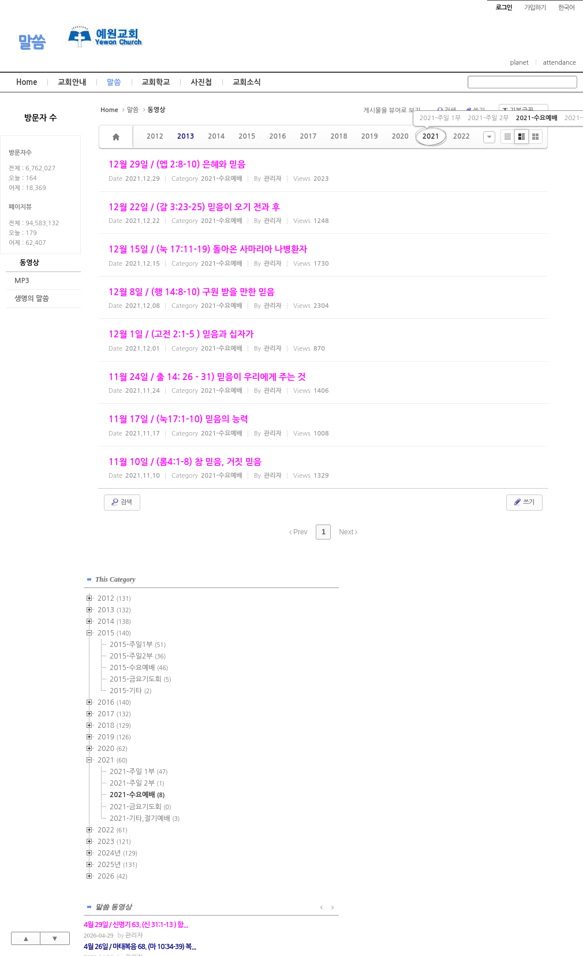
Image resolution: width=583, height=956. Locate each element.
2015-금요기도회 (140, 677)
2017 (308, 136)
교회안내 (72, 82)
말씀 (31, 42)
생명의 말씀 (31, 298)
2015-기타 (131, 688)
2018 (339, 136)
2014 (216, 136)
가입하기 (534, 8)
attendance (559, 62)
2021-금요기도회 (140, 804)
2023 (114, 839)
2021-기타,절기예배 (145, 816)
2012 (155, 136)
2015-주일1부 (138, 642)
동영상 (29, 262)
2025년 (117, 862)
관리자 (255, 605)
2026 (113, 874)
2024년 (117, 850)
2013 (185, 136)
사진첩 (201, 82)
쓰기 (523, 502)
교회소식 (247, 82)
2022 (461, 136)
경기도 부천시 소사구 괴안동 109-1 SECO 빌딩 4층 (311, 921)
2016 (277, 136)
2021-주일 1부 (440, 118)
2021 (431, 136)
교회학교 (156, 82)
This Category (115, 577)
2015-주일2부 (138, 653)
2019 (369, 136)
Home (26, 82)
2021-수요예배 (537, 118)
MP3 (21, 280)
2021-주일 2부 (488, 118)
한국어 (566, 8)
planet (519, 62)
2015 (246, 136)
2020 (400, 136)
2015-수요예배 (139, 665)
